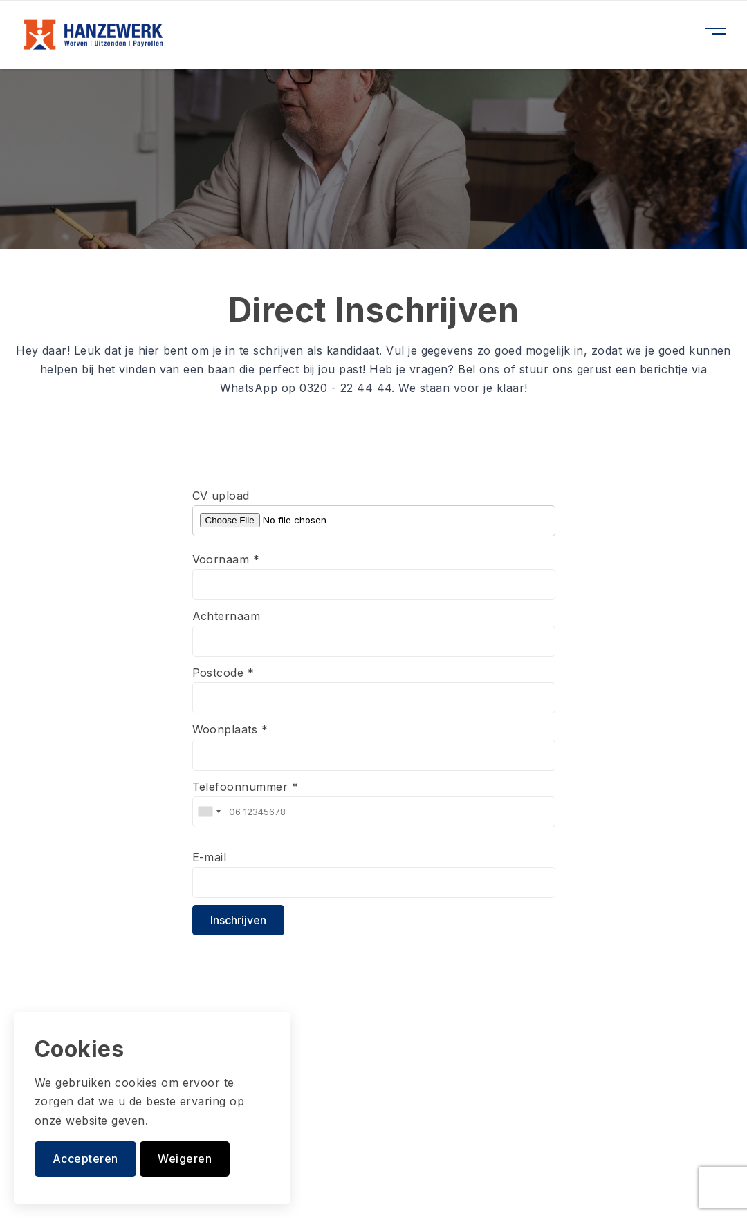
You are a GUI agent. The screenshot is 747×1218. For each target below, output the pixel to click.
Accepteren (85, 1158)
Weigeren (185, 1158)
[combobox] (209, 812)
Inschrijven (238, 920)
